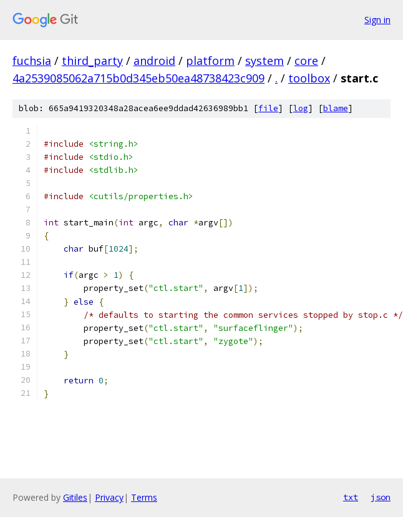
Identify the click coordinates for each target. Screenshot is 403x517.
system (264, 60)
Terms (144, 497)
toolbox (309, 78)
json (381, 497)
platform (210, 60)
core (306, 60)
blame (335, 108)
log (300, 108)
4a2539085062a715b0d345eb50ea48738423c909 (138, 78)
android (154, 60)
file (268, 108)
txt (350, 497)
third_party (92, 60)
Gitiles (75, 497)
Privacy (109, 497)
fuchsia (31, 60)
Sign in (377, 20)
